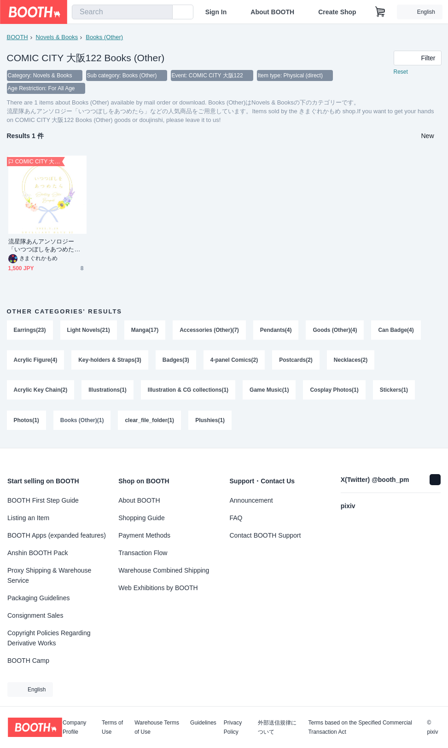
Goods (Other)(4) (335, 330)
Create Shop (337, 12)
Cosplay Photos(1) (334, 391)
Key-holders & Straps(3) (109, 360)
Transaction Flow (142, 553)
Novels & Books (57, 37)
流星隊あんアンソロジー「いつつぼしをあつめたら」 (41, 245)
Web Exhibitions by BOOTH (158, 587)
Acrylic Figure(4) (36, 360)
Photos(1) (26, 421)
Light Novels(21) (88, 330)
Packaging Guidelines (38, 598)
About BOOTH (272, 12)
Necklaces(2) (350, 360)
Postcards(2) (296, 360)
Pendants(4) (276, 330)
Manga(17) (144, 330)
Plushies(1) (210, 421)
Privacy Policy (233, 727)
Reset (401, 72)
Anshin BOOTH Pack (37, 553)
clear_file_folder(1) (150, 421)
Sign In (216, 12)
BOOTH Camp (28, 660)
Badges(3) (176, 360)
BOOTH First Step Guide (43, 500)
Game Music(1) (269, 391)
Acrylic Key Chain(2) (41, 391)
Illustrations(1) (107, 391)
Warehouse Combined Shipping (163, 570)
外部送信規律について (277, 727)
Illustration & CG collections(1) (188, 391)
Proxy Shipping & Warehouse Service (49, 575)
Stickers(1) (394, 391)
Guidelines (203, 723)
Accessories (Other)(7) (209, 330)
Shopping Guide (141, 518)
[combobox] (122, 12)
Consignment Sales (35, 615)
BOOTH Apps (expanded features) (56, 535)
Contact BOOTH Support (265, 535)
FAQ (236, 518)
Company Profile (74, 727)
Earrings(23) (30, 330)
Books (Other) (104, 37)
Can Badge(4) (396, 330)
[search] (163, 12)
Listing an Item (28, 518)
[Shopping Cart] (380, 12)
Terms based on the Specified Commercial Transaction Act (360, 727)
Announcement (251, 500)
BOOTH (17, 37)
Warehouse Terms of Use (156, 727)
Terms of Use (112, 727)
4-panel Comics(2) (234, 360)
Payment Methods (144, 535)
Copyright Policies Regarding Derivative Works (49, 638)
